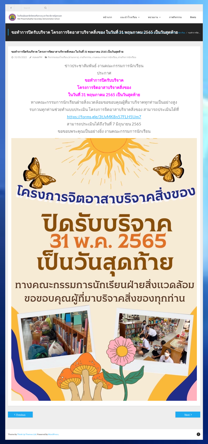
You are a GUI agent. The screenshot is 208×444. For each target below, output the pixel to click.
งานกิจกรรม (85, 57)
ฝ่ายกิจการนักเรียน (127, 57)
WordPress (53, 434)
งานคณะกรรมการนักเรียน (104, 57)
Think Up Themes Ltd (26, 434)
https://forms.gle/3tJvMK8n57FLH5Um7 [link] (104, 116)
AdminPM (37, 57)
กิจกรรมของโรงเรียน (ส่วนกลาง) (63, 57)
